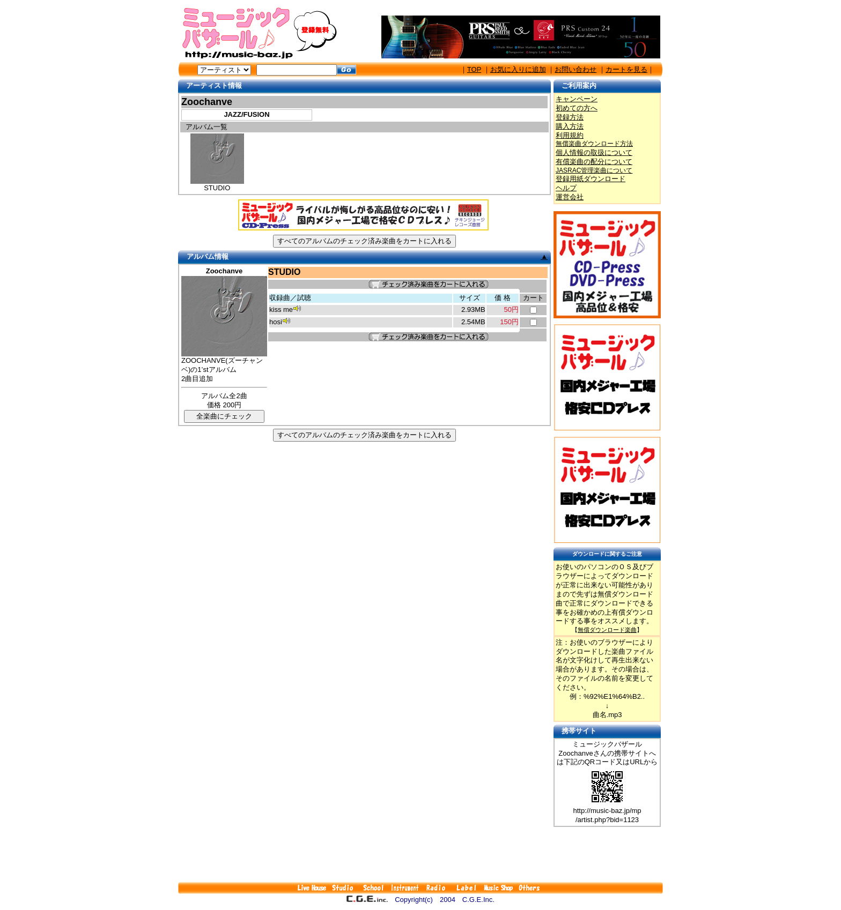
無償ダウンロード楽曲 (607, 629)
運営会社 (570, 197)
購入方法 (570, 126)
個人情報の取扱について (594, 152)
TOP (474, 69)
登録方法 (570, 117)
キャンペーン (576, 99)
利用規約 (570, 135)
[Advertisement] (420, 854)
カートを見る (626, 69)
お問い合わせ (575, 69)
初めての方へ (576, 108)
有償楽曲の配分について (594, 162)
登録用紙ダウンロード (590, 179)
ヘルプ (566, 188)
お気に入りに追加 (518, 69)
